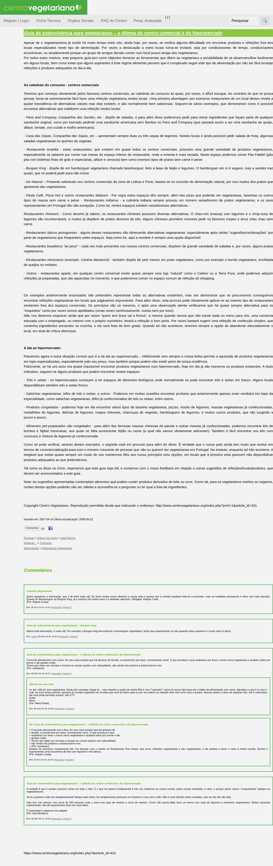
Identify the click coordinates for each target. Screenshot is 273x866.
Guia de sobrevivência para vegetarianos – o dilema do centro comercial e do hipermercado (145, 33)
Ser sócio (21, 347)
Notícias (15, 117)
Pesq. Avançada (148, 21)
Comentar (53, 538)
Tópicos (10, 57)
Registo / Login (16, 21)
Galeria (19, 209)
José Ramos (89, 548)
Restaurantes (24, 243)
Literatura (21, 217)
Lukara (56, 647)
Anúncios (21, 182)
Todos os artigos (26, 301)
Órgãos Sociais (81, 21)
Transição (67, 553)
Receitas (21, 175)
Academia (22, 202)
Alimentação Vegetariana (78, 558)
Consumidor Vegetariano (18, 79)
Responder (78, 617)
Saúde (14, 143)
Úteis (7, 230)
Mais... (9, 280)
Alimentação (18, 68)
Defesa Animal (20, 91)
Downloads (22, 308)
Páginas (10, 154)
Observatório (18, 126)
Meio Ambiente (20, 108)
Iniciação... (17, 100)
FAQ (17, 294)
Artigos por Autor (69, 548)
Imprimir (88, 617)
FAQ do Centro (113, 21)
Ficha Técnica (48, 21)
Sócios (9, 334)
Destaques (12, 417)
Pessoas (15, 134)
